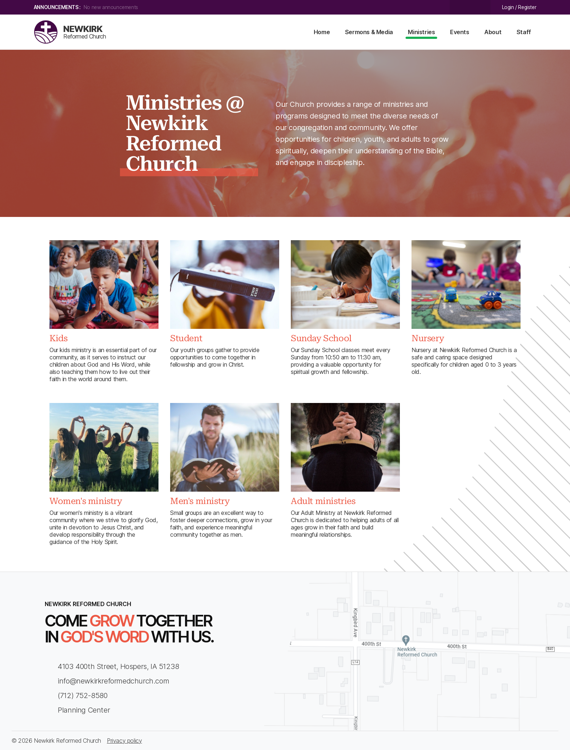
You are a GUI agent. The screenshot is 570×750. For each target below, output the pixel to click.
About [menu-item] (492, 32)
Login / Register (519, 7)
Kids (58, 338)
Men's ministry (199, 501)
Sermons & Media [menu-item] (369, 32)
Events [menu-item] (459, 32)
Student (186, 338)
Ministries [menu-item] (421, 32)
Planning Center (77, 710)
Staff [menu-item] (524, 32)
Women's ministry (85, 501)
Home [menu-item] (322, 32)
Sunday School (321, 338)
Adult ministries (323, 501)
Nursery (428, 338)
